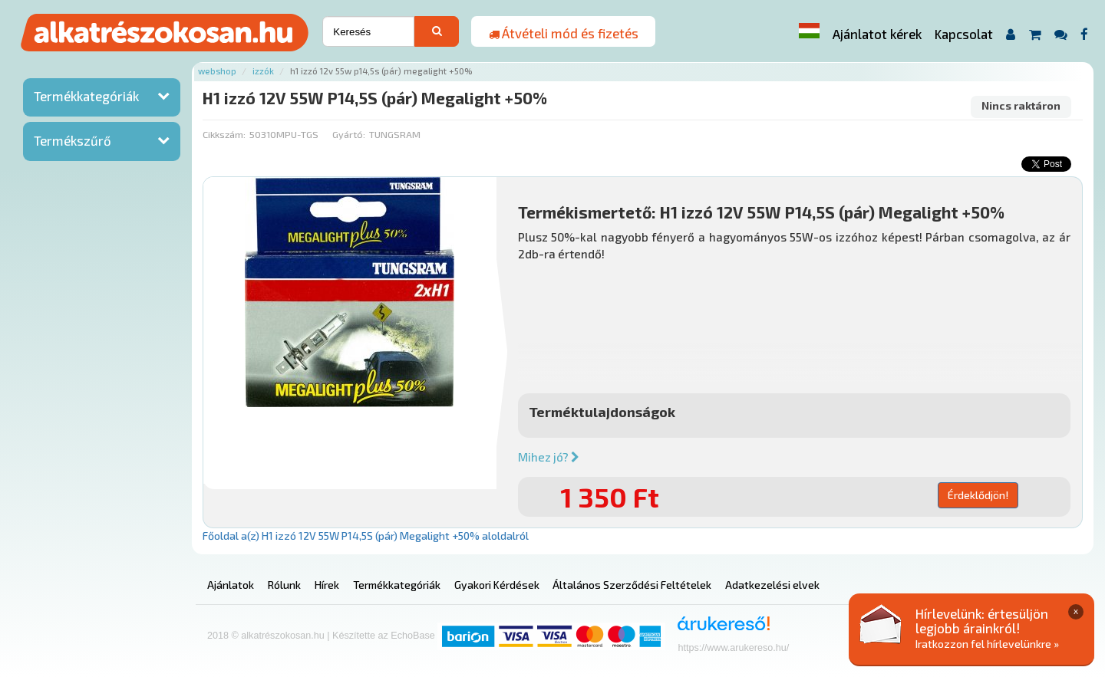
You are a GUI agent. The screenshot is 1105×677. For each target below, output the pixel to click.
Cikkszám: (224, 134)
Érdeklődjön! (978, 494)
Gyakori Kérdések (496, 584)
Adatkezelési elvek (772, 584)
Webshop (217, 71)
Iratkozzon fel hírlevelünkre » (987, 643)
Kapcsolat (964, 33)
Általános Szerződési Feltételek (631, 584)
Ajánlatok (230, 584)
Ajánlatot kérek (877, 33)
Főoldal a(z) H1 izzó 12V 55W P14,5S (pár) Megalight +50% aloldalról (366, 535)
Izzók (263, 71)
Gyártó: (348, 134)
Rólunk (284, 584)
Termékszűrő (72, 140)
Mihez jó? (548, 457)
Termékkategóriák (86, 96)
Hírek (327, 584)
